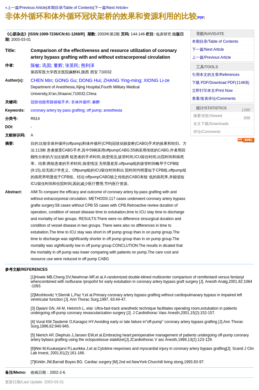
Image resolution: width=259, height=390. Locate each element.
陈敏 (35, 65)
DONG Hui (90, 80)
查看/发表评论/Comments (214, 98)
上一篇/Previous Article (211, 57)
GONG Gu (65, 80)
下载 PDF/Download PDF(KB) (220, 82)
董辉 (58, 65)
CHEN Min (41, 80)
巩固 (46, 65)
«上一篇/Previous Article (25, 7)
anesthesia (113, 110)
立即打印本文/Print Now (212, 90)
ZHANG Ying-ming (122, 80)
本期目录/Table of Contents (70, 7)
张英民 (71, 65)
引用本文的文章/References (216, 74)
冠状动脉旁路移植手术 (50, 102)
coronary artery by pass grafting (58, 110)
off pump (93, 110)
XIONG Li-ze (157, 80)
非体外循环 (80, 102)
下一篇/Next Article (208, 49)
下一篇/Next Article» (111, 7)
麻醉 (96, 102)
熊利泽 (87, 65)
